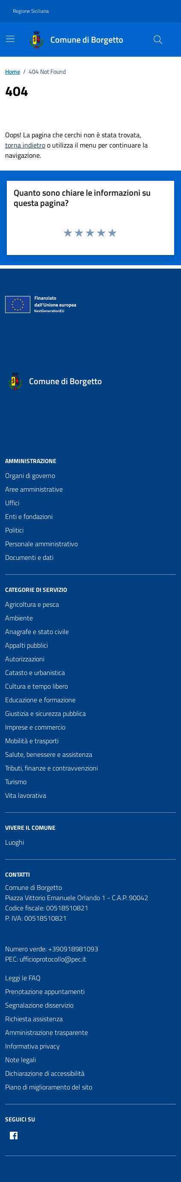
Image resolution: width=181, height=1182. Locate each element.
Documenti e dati (29, 557)
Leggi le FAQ (23, 978)
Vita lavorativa (25, 795)
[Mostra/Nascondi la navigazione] (10, 39)
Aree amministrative (34, 489)
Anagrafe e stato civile (37, 631)
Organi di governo (30, 475)
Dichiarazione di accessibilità (45, 1073)
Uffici (12, 503)
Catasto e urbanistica (35, 672)
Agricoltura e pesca (32, 604)
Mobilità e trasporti (31, 741)
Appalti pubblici (26, 645)
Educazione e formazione (40, 700)
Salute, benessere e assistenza (48, 754)
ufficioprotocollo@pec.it (53, 959)
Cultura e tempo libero (36, 686)
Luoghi (14, 842)
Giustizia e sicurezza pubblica (45, 713)
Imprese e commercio (35, 727)
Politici (14, 530)
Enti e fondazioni (29, 516)
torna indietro (25, 145)
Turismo (15, 781)
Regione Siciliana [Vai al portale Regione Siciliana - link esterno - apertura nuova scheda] (31, 11)
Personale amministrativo (41, 544)
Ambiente (19, 618)
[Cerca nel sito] (158, 39)
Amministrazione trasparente (46, 1032)
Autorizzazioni (24, 659)
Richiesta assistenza (34, 1019)
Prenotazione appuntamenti (45, 991)
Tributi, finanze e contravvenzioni (51, 768)
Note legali (20, 1060)
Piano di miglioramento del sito (48, 1087)
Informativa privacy (32, 1046)
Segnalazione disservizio (39, 1005)
